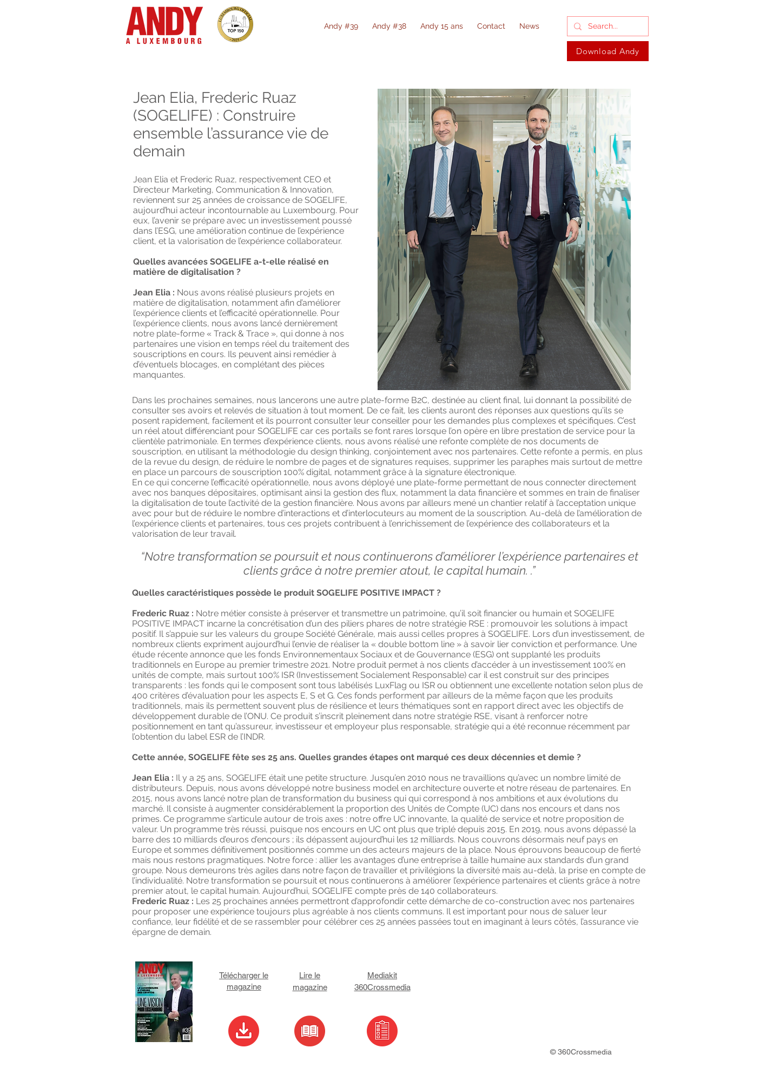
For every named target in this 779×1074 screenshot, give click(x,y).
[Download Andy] (608, 51)
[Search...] (606, 26)
